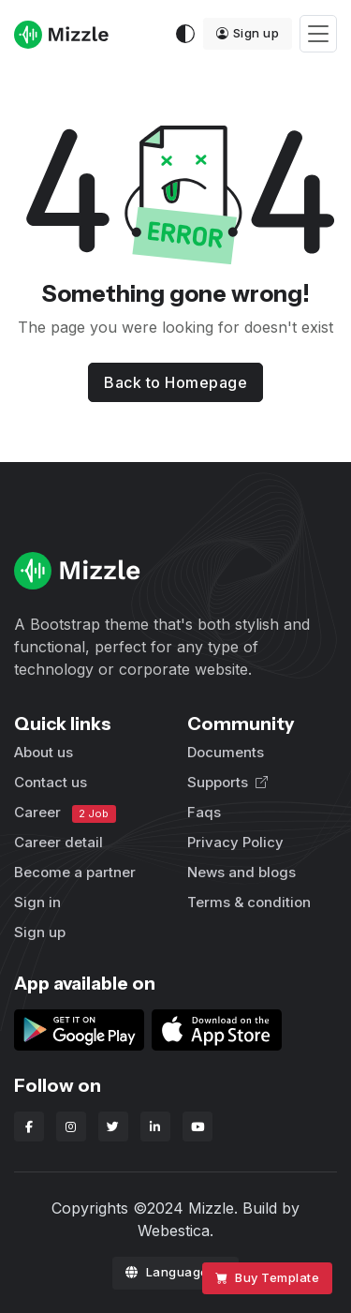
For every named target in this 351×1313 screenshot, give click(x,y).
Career (65, 813)
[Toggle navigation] (318, 34)
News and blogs (241, 872)
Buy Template (267, 1277)
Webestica (174, 1230)
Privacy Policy (235, 842)
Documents (225, 752)
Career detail (58, 842)
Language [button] (168, 1271)
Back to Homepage (175, 382)
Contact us (50, 782)
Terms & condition (249, 902)
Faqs (204, 812)
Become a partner (75, 872)
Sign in (37, 902)
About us (43, 752)
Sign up (247, 32)
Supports (227, 782)
